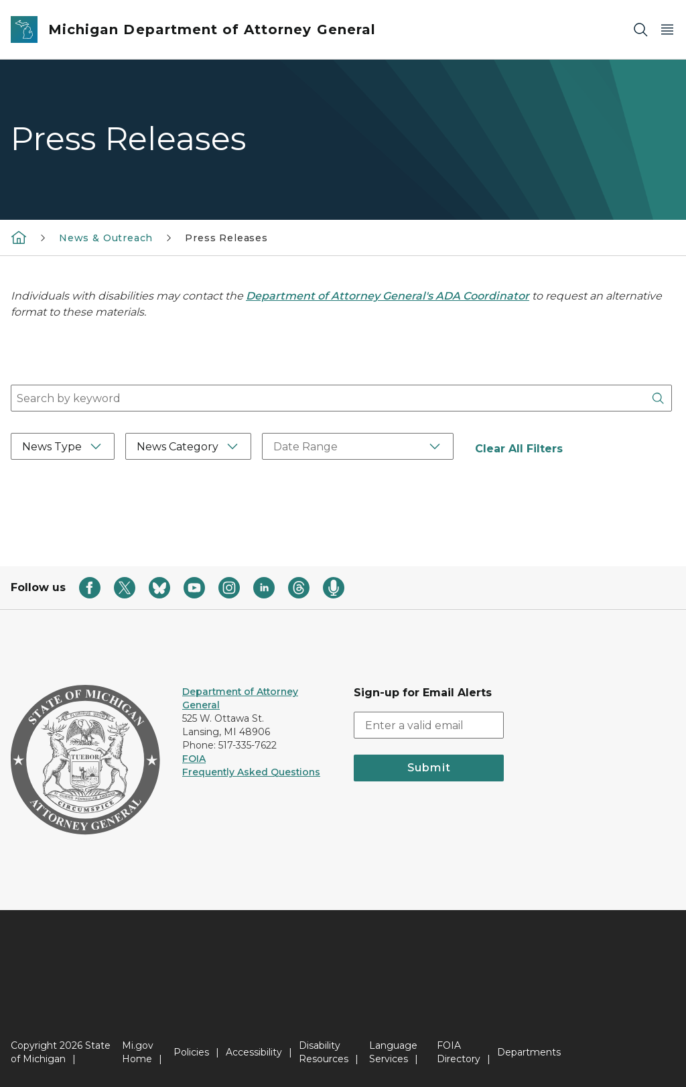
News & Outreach (106, 238)
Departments (529, 1052)
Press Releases (226, 238)
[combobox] (341, 398)
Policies (191, 1052)
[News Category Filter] (188, 446)
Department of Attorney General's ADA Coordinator (387, 296)
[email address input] (429, 725)
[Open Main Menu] (667, 29)
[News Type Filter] (63, 446)
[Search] (640, 29)
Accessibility (254, 1052)
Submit (429, 767)
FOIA (194, 759)
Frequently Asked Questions (251, 772)
